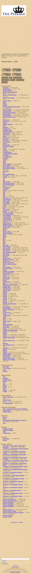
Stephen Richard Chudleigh (10, 330)
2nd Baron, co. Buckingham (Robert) (14, 475)
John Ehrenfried (7, 199)
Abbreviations (5, 79)
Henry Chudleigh (7, 164)
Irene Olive (6, 175)
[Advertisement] (15, 35)
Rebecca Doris (7, 290)
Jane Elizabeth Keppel (9, 184)
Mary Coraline (7, 248)
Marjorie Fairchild (8, 233)
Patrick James (6, 277)
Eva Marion (6, 140)
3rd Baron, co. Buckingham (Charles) (14, 478)
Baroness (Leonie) (8, 509)
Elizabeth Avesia (7, 130)
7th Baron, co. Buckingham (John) (12, 490)
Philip (4, 283)
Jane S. (5, 186)
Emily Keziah (6, 133)
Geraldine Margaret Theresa (10, 153)
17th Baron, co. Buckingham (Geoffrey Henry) (15, 466)
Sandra (4, 317)
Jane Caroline (6, 181)
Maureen (5, 256)
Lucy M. (5, 221)
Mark (4, 234)
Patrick (5, 275)
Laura (4, 369)
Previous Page (20, 79)
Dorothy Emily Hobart (9, 98)
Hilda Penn (6, 171)
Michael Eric (6, 261)
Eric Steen (5, 139)
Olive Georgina (7, 267)
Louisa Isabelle (7, 217)
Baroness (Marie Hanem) (9, 511)
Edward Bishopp (7, 109)
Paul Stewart (6, 278)
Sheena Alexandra (7, 324)
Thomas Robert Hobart (9, 337)
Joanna (4, 190)
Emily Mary (6, 134)
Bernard (5, 417)
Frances (5, 143)
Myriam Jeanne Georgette (10, 264)
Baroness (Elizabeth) (8, 502)
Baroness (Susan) (7, 516)
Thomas (5, 333)
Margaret (5, 228)
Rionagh (5, 371)
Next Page (4, 82)
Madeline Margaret (8, 225)
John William (6, 203)
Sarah (4, 318)
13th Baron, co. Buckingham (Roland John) (14, 454)
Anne (4, 376)
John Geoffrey (6, 200)
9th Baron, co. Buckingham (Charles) (13, 496)
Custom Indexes (17, 77)
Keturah (5, 211)
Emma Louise (6, 137)
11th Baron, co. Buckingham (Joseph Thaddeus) (15, 448)
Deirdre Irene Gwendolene (10, 92)
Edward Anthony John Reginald (11, 106)
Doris (4, 93)
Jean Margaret (6, 187)
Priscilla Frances (7, 289)
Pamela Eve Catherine (9, 271)
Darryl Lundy (15, 566)
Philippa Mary (6, 286)
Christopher (6, 366)
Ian (3, 173)
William (5, 349)
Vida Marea (6, 348)
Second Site (17, 571)
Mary (4, 237)
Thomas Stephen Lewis (9, 340)
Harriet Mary (6, 438)
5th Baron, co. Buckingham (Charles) (13, 484)
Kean (4, 208)
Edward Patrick (7, 400)
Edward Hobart (7, 114)
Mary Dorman (6, 249)
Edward (5, 103)
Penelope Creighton (8, 430)
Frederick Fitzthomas (8, 146)
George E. (5, 150)
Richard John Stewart (8, 309)
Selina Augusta (7, 321)
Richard (5, 292)
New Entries (5, 77)
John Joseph (6, 202)
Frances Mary (6, 145)
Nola (4, 265)
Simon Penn (6, 327)
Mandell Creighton (8, 428)
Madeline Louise (7, 224)
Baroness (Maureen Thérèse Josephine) (13, 512)
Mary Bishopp (6, 246)
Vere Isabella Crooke (8, 345)
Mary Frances (6, 250)
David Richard (7, 89)
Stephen (5, 390)
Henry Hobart (6, 165)
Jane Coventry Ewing (8, 183)
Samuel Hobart (7, 315)
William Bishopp (7, 353)
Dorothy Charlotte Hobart (9, 95)
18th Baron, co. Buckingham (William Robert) (15, 469)
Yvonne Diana (6, 433)
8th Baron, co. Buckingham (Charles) (13, 493)
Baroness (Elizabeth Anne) (10, 500)
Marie (4, 230)
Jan (4, 178)
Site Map (13, 79)
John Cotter (6, 198)
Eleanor (5, 123)
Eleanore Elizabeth (8, 124)
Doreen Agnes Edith (8, 397)
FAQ (11, 77)
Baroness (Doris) (7, 411)
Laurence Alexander (8, 212)
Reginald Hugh (8, 403)
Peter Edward (6, 281)
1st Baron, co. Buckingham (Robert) (12, 472)
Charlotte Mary (7, 379)
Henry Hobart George (8, 167)
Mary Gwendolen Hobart (9, 252)
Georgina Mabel (7, 152)
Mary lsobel (6, 253)
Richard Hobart (7, 308)
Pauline (5, 280)
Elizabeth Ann (6, 128)
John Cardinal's (12, 571)
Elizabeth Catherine (8, 131)
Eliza (4, 125)
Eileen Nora (6, 121)
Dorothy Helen (7, 100)
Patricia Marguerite (8, 273)
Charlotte (5, 378)
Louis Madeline (7, 215)
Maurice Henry (7, 258)
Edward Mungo (7, 115)
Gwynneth (5, 158)
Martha (5, 236)
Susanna (5, 331)
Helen (4, 161)
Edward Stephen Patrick (9, 117)
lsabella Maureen (7, 220)
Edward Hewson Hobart (9, 112)
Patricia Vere (6, 274)
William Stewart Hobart (9, 359)
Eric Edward (7, 368)
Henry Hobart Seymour (9, 168)
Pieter (4, 431)
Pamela (5, 270)
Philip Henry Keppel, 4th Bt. (10, 284)
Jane (4, 180)
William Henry (7, 355)
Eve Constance (7, 142)
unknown (5, 343)
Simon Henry (6, 325)
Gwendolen (6, 155)
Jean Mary (5, 189)
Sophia (4, 328)
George (5, 148)
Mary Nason (6, 255)
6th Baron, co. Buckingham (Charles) (13, 487)
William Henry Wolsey (9, 358)
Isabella (5, 177)
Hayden (5, 159)
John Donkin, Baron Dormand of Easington (14, 420)
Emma (4, 136)
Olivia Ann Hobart (8, 268)
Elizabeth (5, 127)
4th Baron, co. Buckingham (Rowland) (13, 481)
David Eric (6, 87)
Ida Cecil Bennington (8, 174)
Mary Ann (5, 245)
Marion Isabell (7, 231)
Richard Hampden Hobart (9, 303)
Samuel (5, 314)
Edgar (4, 102)
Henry (4, 162)
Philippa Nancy (7, 287)
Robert (4, 311)
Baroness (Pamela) (8, 515)
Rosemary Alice (7, 312)
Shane (4, 323)
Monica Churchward (8, 262)
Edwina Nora (6, 120)
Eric (5, 401)
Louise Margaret (7, 218)
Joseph (4, 205)
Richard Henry (7, 306)
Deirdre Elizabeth (7, 90)
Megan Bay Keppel (8, 259)
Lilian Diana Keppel (8, 214)
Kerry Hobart (6, 209)
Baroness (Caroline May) (9, 499)
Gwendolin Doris (7, 156)
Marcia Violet (6, 227)
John (4, 192)
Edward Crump (7, 111)
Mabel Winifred (7, 223)
